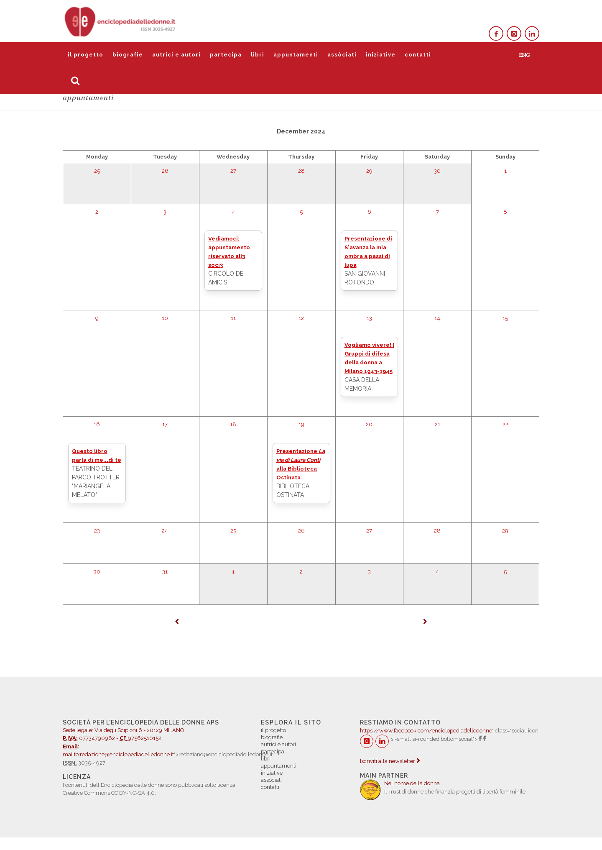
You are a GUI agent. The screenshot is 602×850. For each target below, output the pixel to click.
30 (437, 171)
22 (505, 424)
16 (97, 424)
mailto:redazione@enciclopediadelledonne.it (118, 754)
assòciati (342, 54)
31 (165, 571)
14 (437, 318)
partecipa (226, 54)
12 (301, 318)
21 (437, 424)
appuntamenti (295, 54)
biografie (127, 54)
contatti (418, 54)
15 (505, 318)
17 (165, 424)
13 (369, 318)
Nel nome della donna (412, 783)
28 (301, 171)
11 (233, 318)
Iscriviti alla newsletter (390, 761)
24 (165, 530)
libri (257, 54)
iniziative (380, 54)
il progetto (85, 54)
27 (233, 171)
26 (165, 171)
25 (97, 171)
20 (369, 424)
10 (165, 318)
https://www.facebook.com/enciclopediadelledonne (426, 730)
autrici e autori (176, 54)
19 (301, 424)
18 (233, 424)
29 (369, 171)
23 (97, 530)
